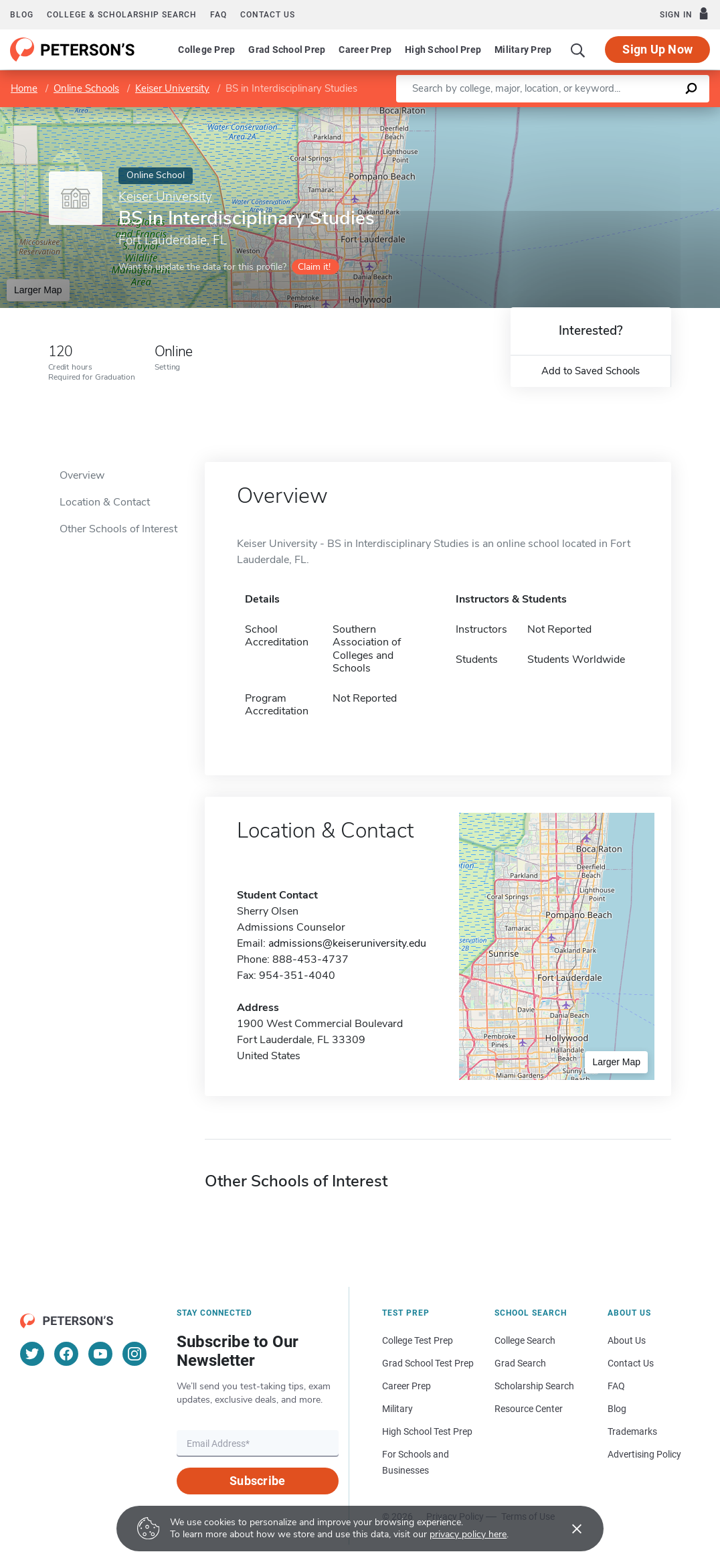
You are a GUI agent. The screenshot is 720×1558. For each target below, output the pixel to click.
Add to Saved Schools (590, 371)
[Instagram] (134, 1354)
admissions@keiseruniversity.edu (347, 943)
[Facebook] (66, 1354)
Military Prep (522, 49)
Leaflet (558, 113)
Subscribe (257, 1481)
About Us (627, 1340)
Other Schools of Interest (118, 529)
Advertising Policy (644, 1454)
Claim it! (314, 266)
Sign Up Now (657, 49)
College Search (524, 1340)
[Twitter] (32, 1354)
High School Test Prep (427, 1431)
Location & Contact (105, 502)
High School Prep (443, 49)
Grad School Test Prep (428, 1363)
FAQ (218, 14)
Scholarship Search (534, 1386)
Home (24, 88)
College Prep (206, 49)
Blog (21, 14)
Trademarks (632, 1431)
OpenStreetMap (629, 113)
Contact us (267, 14)
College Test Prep (417, 1340)
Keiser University (172, 88)
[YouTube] (100, 1354)
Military (397, 1408)
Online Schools (86, 88)
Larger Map (38, 290)
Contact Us (631, 1363)
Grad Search (520, 1363)
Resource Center (528, 1408)
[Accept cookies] (567, 1528)
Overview (82, 475)
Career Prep (365, 49)
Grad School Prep (286, 49)
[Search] (578, 49)
